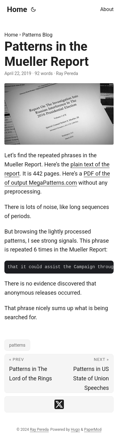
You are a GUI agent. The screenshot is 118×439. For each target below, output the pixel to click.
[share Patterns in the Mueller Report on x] (59, 404)
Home (17, 9)
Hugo (75, 429)
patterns (17, 345)
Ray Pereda (39, 429)
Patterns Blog (37, 35)
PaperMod (92, 429)
